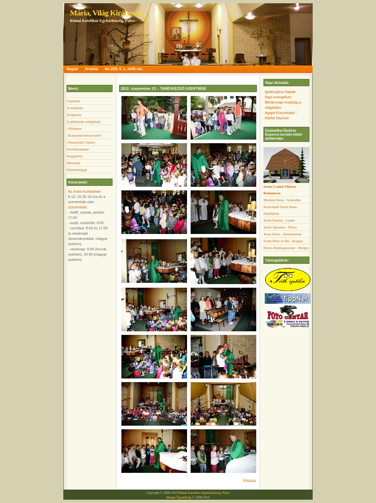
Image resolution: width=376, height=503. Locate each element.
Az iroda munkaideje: (85, 191)
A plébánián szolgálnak (83, 122)
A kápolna (74, 115)
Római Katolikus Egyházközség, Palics (204, 492)
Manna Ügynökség (178, 497)
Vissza (249, 480)
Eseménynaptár (78, 149)
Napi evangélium (278, 97)
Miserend (73, 163)
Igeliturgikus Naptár (280, 92)
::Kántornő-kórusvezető (84, 135)
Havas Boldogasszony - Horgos (286, 248)
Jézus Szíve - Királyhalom (282, 234)
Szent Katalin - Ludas (279, 220)
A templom (75, 108)
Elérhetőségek (77, 170)
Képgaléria (74, 156)
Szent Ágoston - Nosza (280, 227)
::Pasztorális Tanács (81, 142)
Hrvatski (91, 69)
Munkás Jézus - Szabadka (282, 200)
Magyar (72, 69)
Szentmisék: (78, 207)
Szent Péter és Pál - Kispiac (283, 241)
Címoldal (73, 101)
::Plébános (74, 128)
